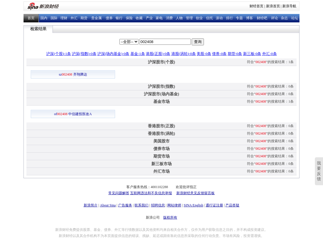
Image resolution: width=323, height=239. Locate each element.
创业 (199, 18)
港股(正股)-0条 (158, 53)
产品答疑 (232, 205)
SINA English (193, 205)
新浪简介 (91, 205)
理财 (63, 18)
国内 (43, 18)
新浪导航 (289, 6)
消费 (169, 18)
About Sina (108, 205)
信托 (209, 18)
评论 (274, 18)
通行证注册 (214, 205)
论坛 (294, 18)
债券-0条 (219, 53)
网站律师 (174, 205)
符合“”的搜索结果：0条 (270, 86)
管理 (189, 18)
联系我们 (141, 205)
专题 (239, 18)
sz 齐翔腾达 (73, 74)
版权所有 (170, 217)
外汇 (74, 18)
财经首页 (256, 6)
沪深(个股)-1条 (58, 53)
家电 (159, 18)
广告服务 (125, 205)
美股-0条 (204, 53)
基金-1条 (137, 53)
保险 (129, 18)
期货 (83, 18)
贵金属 (96, 18)
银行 (119, 18)
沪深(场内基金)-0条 (113, 53)
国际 (54, 18)
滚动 (219, 18)
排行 (229, 18)
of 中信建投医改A (73, 114)
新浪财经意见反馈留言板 (195, 193)
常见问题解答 (118, 193)
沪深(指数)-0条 (84, 53)
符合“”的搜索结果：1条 (270, 62)
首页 (31, 18)
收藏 (139, 18)
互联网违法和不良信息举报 (151, 193)
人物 (179, 18)
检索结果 (38, 29)
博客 (249, 18)
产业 (149, 18)
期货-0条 (235, 53)
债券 (109, 18)
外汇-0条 (269, 53)
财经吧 (262, 18)
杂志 (284, 18)
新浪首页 (273, 6)
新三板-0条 (252, 53)
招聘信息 (158, 205)
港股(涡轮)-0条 (183, 53)
